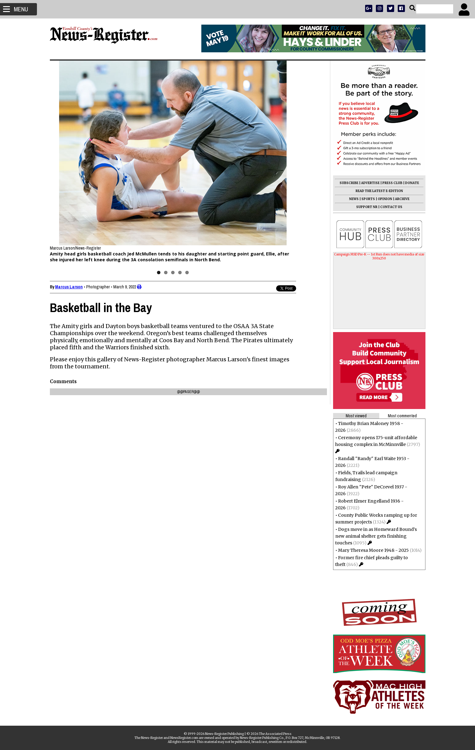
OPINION (385, 199)
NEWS (354, 199)
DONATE (412, 183)
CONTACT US (391, 207)
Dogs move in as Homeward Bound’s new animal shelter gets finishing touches (376, 536)
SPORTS (368, 199)
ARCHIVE (402, 199)
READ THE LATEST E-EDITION (379, 191)
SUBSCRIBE (349, 183)
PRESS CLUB (392, 183)
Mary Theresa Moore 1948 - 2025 (373, 550)
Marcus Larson (69, 287)
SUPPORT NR (366, 207)
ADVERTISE (370, 183)
